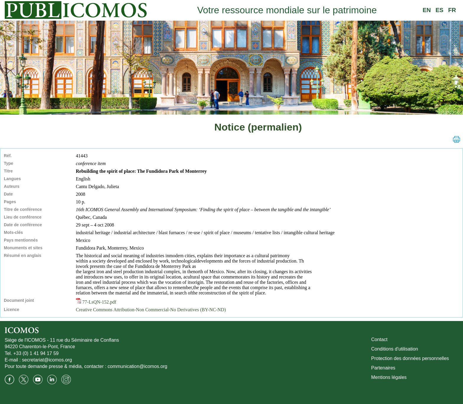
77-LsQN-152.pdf (96, 301)
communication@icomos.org (137, 366)
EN (427, 10)
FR (452, 10)
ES (440, 10)
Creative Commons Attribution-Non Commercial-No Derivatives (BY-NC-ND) (151, 309)
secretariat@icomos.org (47, 359)
